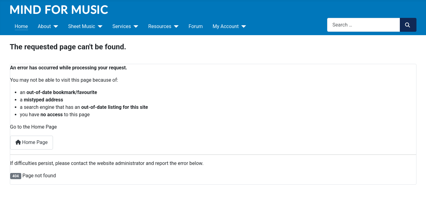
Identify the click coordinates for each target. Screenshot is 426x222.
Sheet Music (81, 26)
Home (21, 26)
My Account (226, 26)
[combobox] (363, 25)
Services (121, 26)
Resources (159, 26)
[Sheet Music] (99, 26)
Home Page (31, 142)
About (44, 26)
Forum (196, 26)
